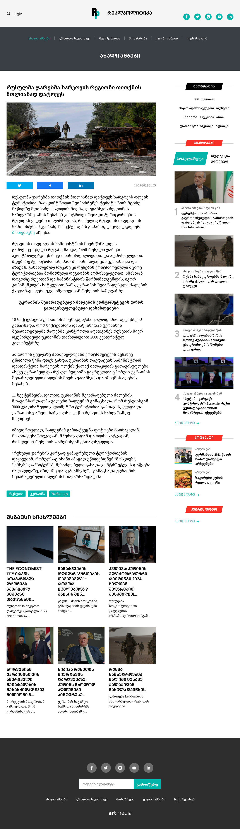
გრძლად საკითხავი (75, 38)
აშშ (196, 99)
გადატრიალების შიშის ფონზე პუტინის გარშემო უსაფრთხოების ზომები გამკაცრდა (204, 342)
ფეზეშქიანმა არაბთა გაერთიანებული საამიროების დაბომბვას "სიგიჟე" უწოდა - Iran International (207, 220)
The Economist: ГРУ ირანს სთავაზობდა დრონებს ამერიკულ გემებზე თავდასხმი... (24, 584)
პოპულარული (190, 158)
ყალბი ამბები (167, 38)
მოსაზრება (138, 38)
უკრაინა (37, 493)
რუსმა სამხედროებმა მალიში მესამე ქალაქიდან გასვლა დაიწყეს (127, 680)
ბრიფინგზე (23, 232)
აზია (220, 117)
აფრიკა (222, 126)
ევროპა (207, 99)
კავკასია (206, 117)
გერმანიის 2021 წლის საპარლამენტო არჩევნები (213, 459)
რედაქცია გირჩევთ (220, 159)
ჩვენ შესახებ (197, 38)
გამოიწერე (147, 784)
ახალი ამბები (39, 38)
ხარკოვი (59, 493)
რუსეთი (16, 493)
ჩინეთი (191, 117)
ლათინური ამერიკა (196, 126)
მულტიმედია (109, 38)
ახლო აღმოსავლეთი (196, 108)
